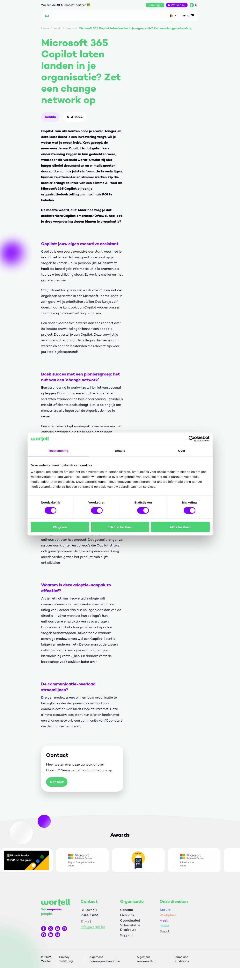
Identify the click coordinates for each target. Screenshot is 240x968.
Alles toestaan (180, 527)
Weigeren (60, 527)
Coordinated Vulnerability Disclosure (130, 925)
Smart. (165, 931)
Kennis (50, 117)
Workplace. (168, 915)
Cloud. (165, 926)
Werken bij (178, 5)
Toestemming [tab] (58, 450)
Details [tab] (120, 450)
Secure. (165, 910)
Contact (57, 782)
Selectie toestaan (120, 527)
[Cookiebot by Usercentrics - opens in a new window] (192, 439)
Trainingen (155, 5)
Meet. (164, 920)
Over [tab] (181, 450)
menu (187, 16)
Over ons (127, 915)
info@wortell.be (93, 927)
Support (126, 935)
